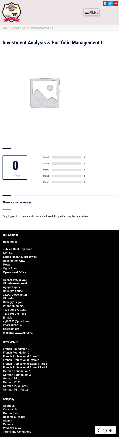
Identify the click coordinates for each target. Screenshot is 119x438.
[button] (91, 12)
